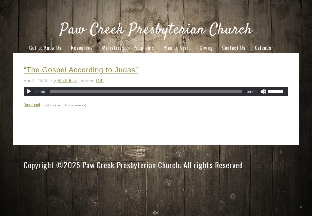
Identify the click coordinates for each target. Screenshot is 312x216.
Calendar (264, 47)
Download (32, 104)
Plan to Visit (177, 47)
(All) (100, 80)
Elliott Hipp (67, 80)
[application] (156, 91)
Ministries (113, 47)
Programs (143, 47)
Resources (82, 47)
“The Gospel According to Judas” (81, 70)
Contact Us (234, 47)
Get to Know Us (45, 47)
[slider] (146, 91)
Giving (206, 47)
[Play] (29, 91)
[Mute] (263, 91)
